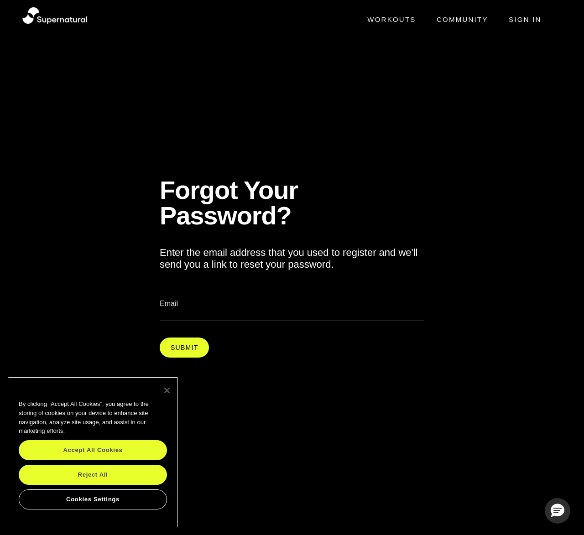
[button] (557, 511)
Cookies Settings (93, 499)
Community (462, 19)
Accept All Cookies (92, 450)
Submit (184, 347)
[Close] (167, 390)
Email (169, 303)
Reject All (93, 474)
